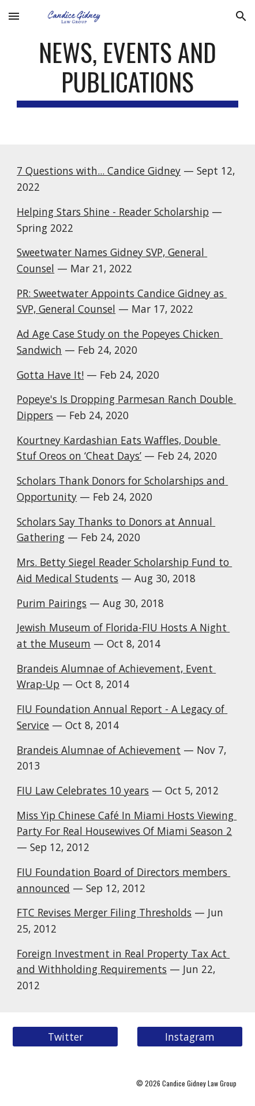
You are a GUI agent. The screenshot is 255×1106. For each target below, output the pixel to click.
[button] (14, 16)
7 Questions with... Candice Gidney (99, 170)
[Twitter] (65, 1036)
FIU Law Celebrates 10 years (83, 790)
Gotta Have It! (50, 375)
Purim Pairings (52, 603)
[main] (127, 72)
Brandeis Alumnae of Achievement (99, 750)
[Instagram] (189, 1036)
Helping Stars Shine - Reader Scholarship (113, 212)
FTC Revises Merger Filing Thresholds (104, 912)
